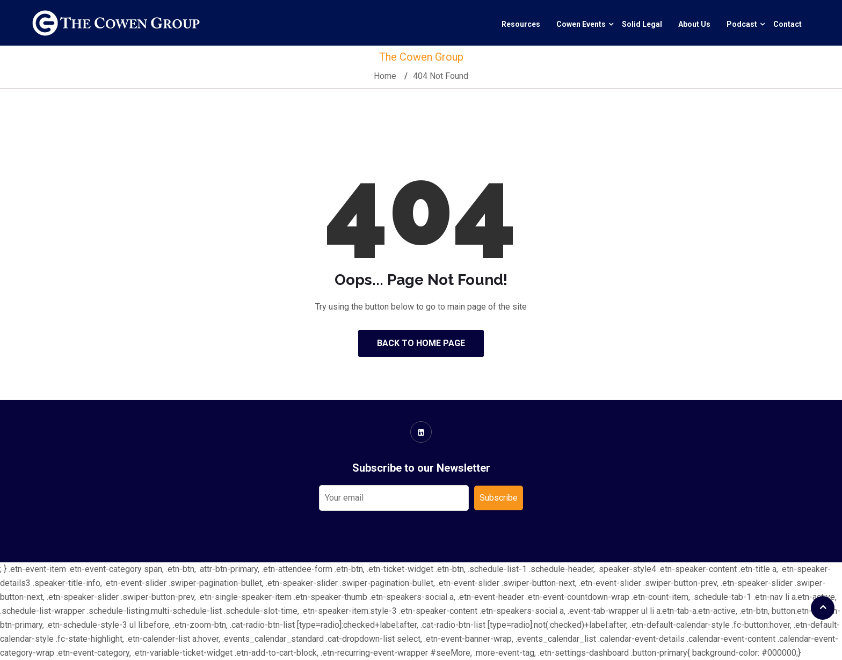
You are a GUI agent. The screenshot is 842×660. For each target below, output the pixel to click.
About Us (694, 24)
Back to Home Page (421, 343)
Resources (521, 24)
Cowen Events (581, 24)
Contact (787, 24)
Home (385, 76)
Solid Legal (642, 24)
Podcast (742, 24)
